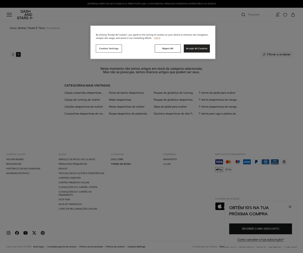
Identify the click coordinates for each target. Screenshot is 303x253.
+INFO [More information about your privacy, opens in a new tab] (157, 38)
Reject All (167, 48)
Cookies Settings (109, 48)
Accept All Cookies (197, 48)
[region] (153, 42)
